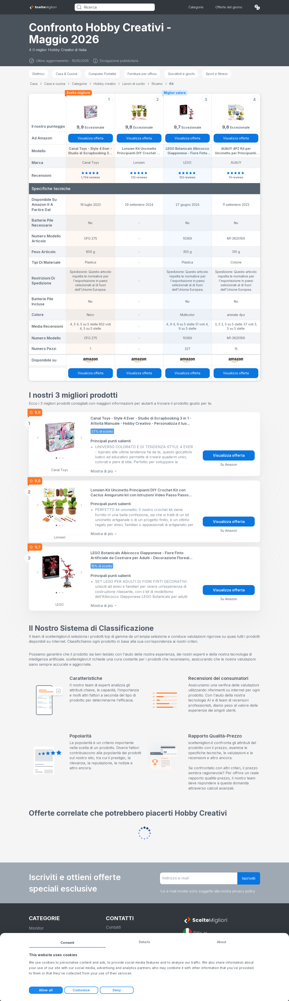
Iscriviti (249, 875)
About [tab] (221, 942)
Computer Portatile (102, 74)
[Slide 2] (62, 457)
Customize (81, 990)
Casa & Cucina (66, 74)
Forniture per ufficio (142, 74)
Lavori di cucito (133, 84)
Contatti (113, 924)
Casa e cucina (54, 84)
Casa (33, 84)
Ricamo (157, 84)
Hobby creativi (105, 84)
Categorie (196, 7)
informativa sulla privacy (128, 932)
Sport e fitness (217, 74)
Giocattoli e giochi (181, 74)
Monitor (36, 924)
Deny (117, 990)
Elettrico (38, 74)
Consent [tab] (67, 942)
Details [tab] (144, 942)
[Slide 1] (59, 457)
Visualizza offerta (90, 138)
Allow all (46, 990)
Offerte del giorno (228, 7)
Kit (171, 84)
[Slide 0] (56, 457)
